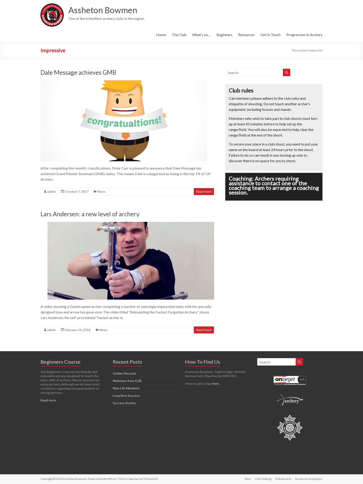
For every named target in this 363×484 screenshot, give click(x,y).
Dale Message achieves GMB (78, 72)
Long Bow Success (126, 395)
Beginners (224, 34)
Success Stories (124, 403)
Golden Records (124, 373)
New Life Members (126, 388)
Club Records (283, 479)
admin (51, 191)
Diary (248, 479)
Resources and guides (308, 479)
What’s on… (201, 34)
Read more (204, 191)
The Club (179, 34)
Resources (246, 34)
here (215, 383)
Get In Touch (270, 34)
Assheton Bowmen (102, 10)
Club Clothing (263, 479)
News (101, 191)
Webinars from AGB (127, 381)
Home (161, 34)
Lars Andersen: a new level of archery (90, 214)
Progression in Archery (304, 34)
